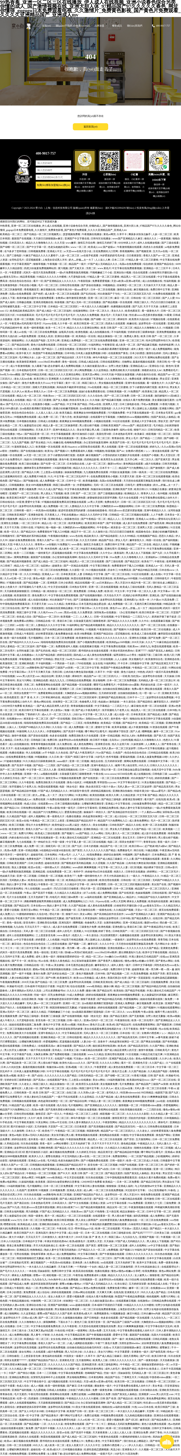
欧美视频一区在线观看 (48, 446)
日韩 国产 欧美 (156, 1075)
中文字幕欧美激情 (24, 1122)
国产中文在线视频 (79, 1203)
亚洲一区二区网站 (163, 1169)
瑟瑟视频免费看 (72, 234)
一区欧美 (125, 676)
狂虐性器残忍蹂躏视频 (165, 978)
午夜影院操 (84, 281)
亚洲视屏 (54, 378)
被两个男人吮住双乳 (126, 765)
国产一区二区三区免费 (117, 395)
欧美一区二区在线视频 (58, 1258)
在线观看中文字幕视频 (103, 417)
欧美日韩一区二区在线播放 (156, 629)
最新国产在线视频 (22, 238)
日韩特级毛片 (162, 578)
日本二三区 (118, 259)
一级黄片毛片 (105, 1453)
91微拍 (124, 1135)
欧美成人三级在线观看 (132, 587)
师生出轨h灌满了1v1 (68, 1207)
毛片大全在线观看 (129, 497)
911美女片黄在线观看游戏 (86, 1407)
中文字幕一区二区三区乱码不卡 (71, 476)
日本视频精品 (172, 1118)
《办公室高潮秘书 (128, 612)
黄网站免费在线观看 (159, 357)
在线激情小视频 (41, 404)
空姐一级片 (40, 995)
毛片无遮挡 (6, 1203)
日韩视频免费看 (37, 251)
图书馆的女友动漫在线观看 (94, 650)
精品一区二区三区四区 (65, 650)
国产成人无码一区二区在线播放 (84, 302)
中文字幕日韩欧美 (100, 565)
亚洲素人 (79, 931)
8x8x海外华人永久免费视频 (63, 1279)
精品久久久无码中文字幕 (94, 514)
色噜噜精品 (36, 1250)
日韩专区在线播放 (101, 238)
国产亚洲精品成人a (114, 897)
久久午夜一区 (65, 323)
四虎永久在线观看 (153, 247)
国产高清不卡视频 (73, 731)
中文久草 (120, 591)
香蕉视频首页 (32, 289)
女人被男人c (142, 1275)
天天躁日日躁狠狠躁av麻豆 (48, 238)
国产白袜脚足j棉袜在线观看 (57, 629)
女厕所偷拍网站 (113, 922)
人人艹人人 (79, 854)
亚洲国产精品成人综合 (122, 1058)
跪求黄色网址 (76, 523)
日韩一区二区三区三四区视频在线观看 (129, 884)
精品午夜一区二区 (141, 582)
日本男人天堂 (22, 740)
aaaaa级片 (62, 761)
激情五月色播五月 (94, 544)
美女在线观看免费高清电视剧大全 (103, 1029)
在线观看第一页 (102, 1216)
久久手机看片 (172, 553)
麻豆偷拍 (136, 706)
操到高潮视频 (141, 1216)
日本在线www (167, 570)
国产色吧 (38, 293)
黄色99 (169, 366)
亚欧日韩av (78, 718)
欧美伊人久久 (37, 1156)
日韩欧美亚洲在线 (103, 578)
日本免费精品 (160, 854)
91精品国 (143, 1377)
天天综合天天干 (113, 595)
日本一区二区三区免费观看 (60, 638)
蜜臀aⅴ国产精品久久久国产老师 (55, 1313)
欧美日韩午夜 (159, 1356)
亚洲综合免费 (141, 1432)
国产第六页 (160, 735)
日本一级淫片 (165, 684)
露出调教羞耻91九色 (130, 952)
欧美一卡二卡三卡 (56, 327)
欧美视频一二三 (70, 616)
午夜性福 (159, 561)
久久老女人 (25, 1084)
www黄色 (77, 544)
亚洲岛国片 (65, 922)
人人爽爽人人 (153, 744)
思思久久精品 (166, 536)
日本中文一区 (74, 480)
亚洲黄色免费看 (169, 948)
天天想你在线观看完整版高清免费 (142, 480)
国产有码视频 (170, 1041)
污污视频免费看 (117, 412)
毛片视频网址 (36, 638)
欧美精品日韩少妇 (76, 880)
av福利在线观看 (94, 897)
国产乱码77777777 (143, 1233)
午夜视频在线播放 (92, 234)
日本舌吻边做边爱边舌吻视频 (134, 769)
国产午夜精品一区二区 (94, 519)
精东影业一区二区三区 (123, 527)
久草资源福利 (90, 918)
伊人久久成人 (136, 1445)
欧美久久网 (112, 795)
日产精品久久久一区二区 (92, 1250)
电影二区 (113, 842)
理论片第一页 (108, 769)
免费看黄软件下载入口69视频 (53, 531)
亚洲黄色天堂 (140, 1063)
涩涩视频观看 (33, 259)
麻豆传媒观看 (65, 1046)
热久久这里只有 (121, 744)
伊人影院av (57, 710)
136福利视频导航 (62, 468)
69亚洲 (20, 502)
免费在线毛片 (112, 502)
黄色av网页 (109, 234)
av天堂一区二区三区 (35, 455)
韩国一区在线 (154, 540)
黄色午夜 (64, 459)
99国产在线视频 (128, 1165)
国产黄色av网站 (164, 961)
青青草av (40, 544)
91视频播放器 (118, 1313)
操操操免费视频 (74, 472)
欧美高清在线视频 (83, 1271)
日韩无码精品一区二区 (160, 429)
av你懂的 (51, 544)
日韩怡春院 (13, 1356)
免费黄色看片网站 (117, 1288)
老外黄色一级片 (120, 718)
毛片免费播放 (127, 1084)
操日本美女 (97, 1148)
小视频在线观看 (103, 421)
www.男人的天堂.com (28, 676)
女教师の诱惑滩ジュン (138, 451)
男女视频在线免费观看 (111, 383)
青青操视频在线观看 (82, 706)
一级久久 (135, 876)
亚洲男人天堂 (110, 404)
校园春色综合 (72, 519)
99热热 (141, 672)
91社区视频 (91, 931)
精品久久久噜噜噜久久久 (40, 242)
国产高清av (39, 1080)
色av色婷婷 (174, 1424)
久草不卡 (122, 234)
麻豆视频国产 (93, 455)
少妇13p (77, 714)
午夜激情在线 (105, 629)
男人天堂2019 (122, 582)
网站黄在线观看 (154, 689)
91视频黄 (168, 327)
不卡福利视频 (119, 332)
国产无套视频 (137, 1016)
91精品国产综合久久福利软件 (154, 897)
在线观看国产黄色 (118, 353)
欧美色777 (147, 561)
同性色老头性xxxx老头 (167, 965)
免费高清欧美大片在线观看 (125, 370)
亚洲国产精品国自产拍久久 (89, 1194)
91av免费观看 (136, 1203)
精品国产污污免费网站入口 (134, 468)
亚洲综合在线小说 (36, 1305)
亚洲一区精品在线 (133, 922)
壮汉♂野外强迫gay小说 (81, 1228)
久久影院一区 (77, 570)
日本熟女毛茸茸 (165, 412)
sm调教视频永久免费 (99, 1394)
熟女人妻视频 (19, 867)
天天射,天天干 (44, 429)
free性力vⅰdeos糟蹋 (10, 374)
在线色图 (33, 497)
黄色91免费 (39, 973)
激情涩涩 (41, 1114)
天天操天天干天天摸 (154, 285)
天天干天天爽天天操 (39, 672)
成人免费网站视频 (107, 893)
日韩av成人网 (29, 1317)
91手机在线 (6, 1122)
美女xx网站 (86, 914)
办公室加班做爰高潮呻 (96, 442)
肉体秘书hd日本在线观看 (99, 871)
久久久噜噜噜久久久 (116, 378)
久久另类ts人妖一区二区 (91, 1092)
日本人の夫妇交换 (11, 1067)
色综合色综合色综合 (20, 281)
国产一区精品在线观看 (76, 565)
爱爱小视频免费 (28, 489)
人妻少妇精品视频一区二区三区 (27, 978)
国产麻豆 (72, 1385)
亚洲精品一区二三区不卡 (157, 268)
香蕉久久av (40, 391)
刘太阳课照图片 (109, 935)
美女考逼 (156, 1173)
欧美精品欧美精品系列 (23, 310)
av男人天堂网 (95, 502)
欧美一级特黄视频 (34, 327)
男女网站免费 (47, 1288)
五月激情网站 (143, 1139)
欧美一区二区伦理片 (143, 1020)
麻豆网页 (173, 995)
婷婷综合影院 (65, 655)
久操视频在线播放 (73, 1317)
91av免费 (115, 557)
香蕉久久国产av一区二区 (157, 255)
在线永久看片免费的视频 (137, 400)
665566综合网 (124, 774)
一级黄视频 (164, 238)
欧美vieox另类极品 (84, 978)
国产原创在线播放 (91, 285)
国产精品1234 (12, 808)
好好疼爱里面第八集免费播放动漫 (55, 633)
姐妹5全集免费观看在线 (92, 391)
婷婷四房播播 (162, 778)
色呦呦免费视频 (73, 442)
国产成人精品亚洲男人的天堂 (53, 706)
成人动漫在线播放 (38, 599)
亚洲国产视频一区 (149, 1237)
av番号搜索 (162, 1037)
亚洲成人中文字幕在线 (144, 421)
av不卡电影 (48, 752)
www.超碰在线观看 (80, 1305)
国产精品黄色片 (50, 1415)
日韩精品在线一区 (46, 621)
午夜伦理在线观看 (38, 1394)
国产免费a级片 (142, 854)
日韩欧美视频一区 (117, 391)
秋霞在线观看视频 (81, 578)
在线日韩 (158, 918)
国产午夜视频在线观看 (147, 859)
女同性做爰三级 (26, 650)
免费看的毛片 (171, 370)
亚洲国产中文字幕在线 (77, 238)
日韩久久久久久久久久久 (164, 765)
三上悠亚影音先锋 (46, 935)
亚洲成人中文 (55, 251)
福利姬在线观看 (18, 1160)
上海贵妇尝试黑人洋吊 (55, 259)
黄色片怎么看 (98, 1024)
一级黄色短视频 (16, 859)
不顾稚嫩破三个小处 (101, 272)
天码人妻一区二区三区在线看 (39, 931)
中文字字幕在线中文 (129, 782)
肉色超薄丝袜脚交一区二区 (98, 816)
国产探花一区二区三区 (106, 1199)
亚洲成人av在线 (37, 1160)
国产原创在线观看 (38, 735)
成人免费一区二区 (48, 417)
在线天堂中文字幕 (161, 769)
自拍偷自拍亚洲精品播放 (60, 608)
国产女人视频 (61, 400)
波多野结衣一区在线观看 (153, 323)
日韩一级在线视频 (17, 1169)
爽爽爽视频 (90, 867)
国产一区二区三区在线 (117, 574)
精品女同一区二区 (117, 1207)
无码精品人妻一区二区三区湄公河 (157, 680)
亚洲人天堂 (6, 544)
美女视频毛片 (136, 659)
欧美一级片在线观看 (15, 638)
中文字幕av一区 (167, 591)
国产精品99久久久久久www (24, 642)
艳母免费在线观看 (151, 1194)
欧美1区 (109, 591)
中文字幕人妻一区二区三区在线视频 (86, 842)
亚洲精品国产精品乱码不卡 (81, 820)
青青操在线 (118, 438)
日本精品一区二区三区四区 (63, 306)
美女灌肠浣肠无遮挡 (163, 400)
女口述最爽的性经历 (11, 476)
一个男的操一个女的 (63, 663)
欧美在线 (5, 867)
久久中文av (106, 553)
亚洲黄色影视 (36, 514)
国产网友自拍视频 (151, 1041)
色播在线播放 (17, 752)
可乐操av (79, 1058)
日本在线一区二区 (130, 1033)
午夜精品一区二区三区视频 (70, 1131)
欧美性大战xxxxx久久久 (73, 1063)
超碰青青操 (138, 969)
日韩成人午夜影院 (24, 633)
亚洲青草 (32, 1190)
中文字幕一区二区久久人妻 (142, 591)
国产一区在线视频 (60, 718)
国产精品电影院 (109, 536)
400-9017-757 (161, 26)
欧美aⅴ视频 (173, 1016)
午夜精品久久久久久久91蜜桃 (82, 1398)
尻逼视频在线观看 (62, 553)
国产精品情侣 (145, 701)
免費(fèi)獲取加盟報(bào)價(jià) (53, 185)
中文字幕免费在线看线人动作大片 (159, 497)
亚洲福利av (151, 557)
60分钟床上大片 (127, 242)
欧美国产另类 (158, 973)
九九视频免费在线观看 (96, 472)
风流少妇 (115, 1449)
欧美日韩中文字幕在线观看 (34, 710)
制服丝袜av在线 (56, 1067)
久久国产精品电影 (46, 655)
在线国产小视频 (150, 455)
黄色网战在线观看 (133, 463)
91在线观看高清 (26, 315)
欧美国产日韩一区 (120, 442)
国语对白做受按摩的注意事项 (63, 1182)
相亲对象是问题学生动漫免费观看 (35, 298)
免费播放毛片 (125, 850)
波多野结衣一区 (114, 1194)
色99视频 (162, 493)
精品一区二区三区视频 (127, 986)
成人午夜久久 (8, 1020)
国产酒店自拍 (22, 1203)
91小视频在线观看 (96, 570)
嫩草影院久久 (137, 540)
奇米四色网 (51, 548)
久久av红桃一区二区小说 (18, 578)
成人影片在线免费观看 (135, 523)
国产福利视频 (170, 540)
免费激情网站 (120, 1156)
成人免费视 (28, 956)
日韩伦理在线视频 (70, 285)
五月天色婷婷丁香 (38, 897)
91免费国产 (134, 391)
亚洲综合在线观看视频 (166, 1415)
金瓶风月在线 (66, 332)
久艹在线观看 (173, 1063)
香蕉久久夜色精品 (60, 961)
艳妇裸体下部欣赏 (119, 731)
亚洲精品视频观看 (167, 863)
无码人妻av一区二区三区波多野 (53, 319)
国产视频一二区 (45, 646)
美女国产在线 (159, 884)
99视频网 (128, 854)
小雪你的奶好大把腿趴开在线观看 (121, 455)
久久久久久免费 (76, 990)
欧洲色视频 (82, 332)
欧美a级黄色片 (77, 1241)
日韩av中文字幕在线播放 (151, 748)
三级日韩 (158, 655)
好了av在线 (89, 893)
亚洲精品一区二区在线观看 (106, 837)
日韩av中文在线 (59, 1122)
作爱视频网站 (85, 485)
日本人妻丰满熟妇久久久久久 (85, 1122)
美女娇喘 (59, 965)
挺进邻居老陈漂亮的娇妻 (72, 510)
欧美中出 (164, 387)
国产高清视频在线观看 (27, 1037)
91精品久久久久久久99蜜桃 (52, 276)
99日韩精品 (147, 1092)
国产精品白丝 (17, 1173)
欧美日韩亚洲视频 (64, 1220)
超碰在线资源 (52, 863)
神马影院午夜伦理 (79, 791)
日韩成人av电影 (100, 969)
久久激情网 (18, 1131)
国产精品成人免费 (157, 714)
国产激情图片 (158, 468)
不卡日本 (123, 663)
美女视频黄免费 (9, 1016)
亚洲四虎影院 (155, 1118)
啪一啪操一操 (54, 527)
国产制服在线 (31, 480)
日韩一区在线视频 (104, 616)
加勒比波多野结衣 (109, 918)
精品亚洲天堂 (144, 425)
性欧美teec (49, 395)
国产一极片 (118, 1339)
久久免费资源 (85, 612)
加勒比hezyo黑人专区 (98, 718)
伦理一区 (22, 1398)
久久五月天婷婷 (89, 540)
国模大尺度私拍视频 (44, 387)
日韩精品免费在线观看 (164, 1300)
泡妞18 (27, 459)
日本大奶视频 (91, 846)
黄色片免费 (28, 383)
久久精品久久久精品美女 (68, 893)
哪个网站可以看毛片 (96, 731)
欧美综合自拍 (36, 880)
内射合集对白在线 (146, 374)
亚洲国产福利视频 (58, 1305)
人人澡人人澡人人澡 (47, 412)
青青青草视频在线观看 (43, 744)
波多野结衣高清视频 (30, 506)
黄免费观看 (80, 591)
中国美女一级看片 (74, 1356)
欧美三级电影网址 (108, 1364)
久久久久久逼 (56, 1424)
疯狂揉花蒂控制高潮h (105, 1046)
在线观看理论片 (170, 1267)
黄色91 (101, 1428)
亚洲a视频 (71, 1067)
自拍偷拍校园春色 (97, 510)
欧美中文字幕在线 (147, 1262)
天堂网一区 (153, 1411)
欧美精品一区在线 (86, 336)
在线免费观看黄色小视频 (104, 476)
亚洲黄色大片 (132, 1292)
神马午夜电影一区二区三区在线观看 (113, 357)
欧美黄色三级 (150, 391)
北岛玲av (114, 740)
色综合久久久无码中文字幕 (93, 557)
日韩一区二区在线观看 (167, 1199)
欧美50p (49, 451)
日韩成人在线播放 (48, 421)
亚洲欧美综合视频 (47, 922)
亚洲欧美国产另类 (123, 489)
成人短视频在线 (142, 774)
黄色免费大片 (40, 595)
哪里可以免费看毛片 (105, 684)
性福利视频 (170, 281)
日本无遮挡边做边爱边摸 (93, 604)
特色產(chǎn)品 (81, 25)
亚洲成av (170, 1152)
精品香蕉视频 (28, 276)
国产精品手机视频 (135, 990)
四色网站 (66, 867)
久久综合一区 (60, 727)
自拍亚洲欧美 (29, 999)
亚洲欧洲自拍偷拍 (123, 791)
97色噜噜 (19, 714)
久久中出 (144, 621)
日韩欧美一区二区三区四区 (161, 1381)
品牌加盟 (99, 25)
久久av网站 (97, 833)
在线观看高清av (47, 1046)
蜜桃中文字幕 (103, 727)
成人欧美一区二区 (126, 344)
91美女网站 (82, 795)
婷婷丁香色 (104, 931)
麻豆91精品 (133, 1313)
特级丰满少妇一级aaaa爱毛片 (73, 289)
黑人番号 (36, 1334)
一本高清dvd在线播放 (45, 510)
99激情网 (22, 731)
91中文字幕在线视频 (58, 1071)
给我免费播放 (92, 723)
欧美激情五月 (65, 978)
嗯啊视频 (147, 731)
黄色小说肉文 (128, 672)
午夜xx (49, 965)
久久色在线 (62, 752)
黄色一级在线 (70, 361)
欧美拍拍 (9, 918)
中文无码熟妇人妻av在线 (76, 1156)
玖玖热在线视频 (30, 1143)
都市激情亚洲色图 (76, 298)
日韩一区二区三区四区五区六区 (56, 370)
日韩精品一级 (38, 591)
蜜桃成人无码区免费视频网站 (124, 1424)
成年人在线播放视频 (148, 242)
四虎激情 (33, 1398)
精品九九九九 (57, 680)
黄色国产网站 (163, 1135)
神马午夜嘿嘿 (99, 884)
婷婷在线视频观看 (96, 995)
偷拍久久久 (150, 238)
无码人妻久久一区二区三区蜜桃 (122, 833)
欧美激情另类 (17, 829)
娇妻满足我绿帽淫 (133, 799)
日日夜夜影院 (134, 255)
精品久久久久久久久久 (86, 468)
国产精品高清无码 (164, 786)
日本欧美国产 (117, 825)
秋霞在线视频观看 (51, 1436)
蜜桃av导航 (39, 969)
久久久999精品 (127, 536)
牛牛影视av (103, 527)
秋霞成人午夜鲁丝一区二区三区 (46, 884)
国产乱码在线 (89, 293)
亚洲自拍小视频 (123, 272)
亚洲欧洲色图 (78, 497)
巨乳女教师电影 (57, 995)
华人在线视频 (33, 752)
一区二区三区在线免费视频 (42, 332)
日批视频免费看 (160, 982)
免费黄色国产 (34, 859)
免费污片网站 (26, 833)
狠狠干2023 (140, 429)
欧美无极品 (66, 412)
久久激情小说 (100, 531)
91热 (134, 1407)
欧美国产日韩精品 (43, 659)
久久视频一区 (72, 1368)
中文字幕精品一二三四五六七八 (133, 616)
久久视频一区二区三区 (43, 1228)
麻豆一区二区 (122, 298)
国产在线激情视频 (72, 1016)
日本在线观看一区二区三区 (16, 795)
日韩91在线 (27, 527)
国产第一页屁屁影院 (33, 608)
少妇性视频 (127, 740)
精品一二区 (32, 1288)
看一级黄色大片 (151, 310)
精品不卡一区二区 (81, 531)
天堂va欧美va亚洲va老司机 (126, 281)
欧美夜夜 (41, 1182)
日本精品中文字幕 (33, 1241)
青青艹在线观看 (149, 1029)
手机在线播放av (70, 514)
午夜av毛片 (65, 854)
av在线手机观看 (90, 255)
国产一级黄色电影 (148, 1360)
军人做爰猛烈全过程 (30, 425)
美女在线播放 (100, 825)
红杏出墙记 (121, 1283)
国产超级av (109, 247)
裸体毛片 (163, 1122)
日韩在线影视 (160, 893)
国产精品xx (15, 480)
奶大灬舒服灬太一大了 (81, 259)
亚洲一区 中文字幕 (29, 1415)
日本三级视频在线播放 (89, 689)
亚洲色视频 (76, 459)
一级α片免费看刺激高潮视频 (73, 272)
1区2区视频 (136, 867)
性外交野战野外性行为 (158, 340)
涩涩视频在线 (123, 633)
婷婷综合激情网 (113, 854)
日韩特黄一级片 (23, 510)
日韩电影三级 (38, 740)
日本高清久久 (17, 242)
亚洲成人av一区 (155, 565)
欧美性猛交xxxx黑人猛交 (66, 825)
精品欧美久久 (92, 536)
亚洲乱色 (155, 595)
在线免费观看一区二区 (59, 871)
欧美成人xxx (95, 247)
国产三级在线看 (170, 242)
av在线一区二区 (25, 625)
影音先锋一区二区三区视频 (51, 1020)
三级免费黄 (170, 1203)
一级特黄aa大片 (51, 867)
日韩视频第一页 (28, 570)
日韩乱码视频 (160, 1339)
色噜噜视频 (6, 927)
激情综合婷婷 (154, 353)
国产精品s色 (174, 791)
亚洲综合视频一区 (65, 336)
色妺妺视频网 (143, 893)
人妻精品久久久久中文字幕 (84, 506)
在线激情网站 (81, 310)
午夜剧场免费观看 (76, 1139)
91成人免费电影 (76, 995)
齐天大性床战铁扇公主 (116, 876)
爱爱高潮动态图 (74, 812)
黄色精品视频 (128, 1143)
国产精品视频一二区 (34, 582)
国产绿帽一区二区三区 (12, 247)
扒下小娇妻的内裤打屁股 (144, 387)
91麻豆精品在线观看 (168, 642)
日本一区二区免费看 (128, 1182)
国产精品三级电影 (111, 799)
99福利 (138, 1250)
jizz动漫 (161, 1101)
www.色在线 (76, 536)
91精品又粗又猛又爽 (151, 1054)
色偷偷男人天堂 (88, 701)
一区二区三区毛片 (169, 871)
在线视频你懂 (24, 1007)
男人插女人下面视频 (158, 1241)
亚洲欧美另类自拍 (169, 1390)
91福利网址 (95, 344)
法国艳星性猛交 (87, 859)
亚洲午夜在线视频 (135, 383)
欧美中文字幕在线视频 (155, 952)
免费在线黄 (135, 378)
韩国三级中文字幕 (27, 612)
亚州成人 (57, 1050)
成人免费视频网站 (163, 349)
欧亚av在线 (23, 820)
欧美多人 (154, 1368)
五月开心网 (53, 340)
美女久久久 (117, 310)
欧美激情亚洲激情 (27, 361)
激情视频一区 (69, 910)
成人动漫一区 (122, 714)
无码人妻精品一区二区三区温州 (17, 646)
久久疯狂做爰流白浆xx (95, 366)
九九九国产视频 (21, 442)
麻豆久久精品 (39, 1012)
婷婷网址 (79, 629)
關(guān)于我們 (64, 25)
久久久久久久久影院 (138, 1114)
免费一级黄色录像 (168, 1262)
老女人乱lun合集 (23, 378)
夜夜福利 (119, 553)
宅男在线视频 (22, 1254)
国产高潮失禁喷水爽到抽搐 (60, 1109)
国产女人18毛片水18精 (32, 1411)
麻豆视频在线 (48, 289)
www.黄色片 (104, 268)
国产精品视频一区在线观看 (118, 302)
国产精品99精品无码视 (34, 374)
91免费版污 (64, 544)
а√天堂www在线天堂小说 (78, 251)
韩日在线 (139, 850)
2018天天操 (107, 374)
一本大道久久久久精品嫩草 (94, 306)
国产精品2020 (28, 531)
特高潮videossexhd (90, 748)
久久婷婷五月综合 (70, 378)
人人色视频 (34, 349)
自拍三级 (71, 1092)
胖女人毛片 (132, 438)
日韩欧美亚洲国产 (111, 425)
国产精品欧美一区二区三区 (22, 1063)
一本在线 (31, 1271)
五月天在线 (109, 1330)
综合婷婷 (148, 264)
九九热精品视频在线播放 (139, 1415)
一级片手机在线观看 (39, 1050)
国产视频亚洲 (144, 251)
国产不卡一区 (19, 961)
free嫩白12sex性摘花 (116, 956)
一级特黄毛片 (43, 553)
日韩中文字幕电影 (143, 965)
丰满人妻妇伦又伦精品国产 (75, 837)
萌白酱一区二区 (169, 922)
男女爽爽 (70, 1169)
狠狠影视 (155, 1275)
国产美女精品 (38, 442)
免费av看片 (138, 689)
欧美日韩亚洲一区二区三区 (89, 323)
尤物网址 (127, 361)
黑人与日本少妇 (74, 1351)
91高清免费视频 (140, 973)
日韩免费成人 (29, 1046)
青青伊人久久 (148, 493)
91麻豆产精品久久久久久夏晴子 (41, 255)
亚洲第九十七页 (154, 1203)
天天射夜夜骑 (100, 1432)
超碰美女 (57, 565)
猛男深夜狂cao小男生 (125, 655)
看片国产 (149, 799)
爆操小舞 (109, 986)
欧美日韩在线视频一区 (19, 812)
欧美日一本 (24, 1075)
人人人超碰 (121, 659)
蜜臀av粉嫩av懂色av (71, 1283)
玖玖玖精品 (76, 1381)
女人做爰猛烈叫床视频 (154, 995)
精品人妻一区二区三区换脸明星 (60, 425)
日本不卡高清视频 (171, 1368)
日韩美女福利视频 (14, 1211)
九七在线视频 (24, 842)
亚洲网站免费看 (37, 1453)
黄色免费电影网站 (156, 1398)
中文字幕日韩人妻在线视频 (90, 1186)
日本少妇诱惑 (137, 353)
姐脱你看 (93, 880)
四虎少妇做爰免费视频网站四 (40, 268)
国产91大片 (64, 1173)
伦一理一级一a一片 (150, 693)
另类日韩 (162, 361)
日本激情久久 (50, 1237)
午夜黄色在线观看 (108, 1436)
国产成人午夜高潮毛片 (88, 710)
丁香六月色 (66, 417)
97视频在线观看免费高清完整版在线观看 (64, 502)
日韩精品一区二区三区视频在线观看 (129, 514)
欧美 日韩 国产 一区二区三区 (117, 327)
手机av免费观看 (150, 404)
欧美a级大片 (54, 1449)
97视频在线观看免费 (70, 778)
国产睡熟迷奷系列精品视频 (32, 536)
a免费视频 (113, 1250)
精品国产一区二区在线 (139, 544)
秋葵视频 (60, 302)
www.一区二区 (79, 247)
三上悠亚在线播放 (65, 349)
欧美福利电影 (81, 417)
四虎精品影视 (92, 459)
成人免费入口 (8, 914)
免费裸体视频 (145, 735)
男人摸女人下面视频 (52, 493)
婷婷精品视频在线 (101, 791)
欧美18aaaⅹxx (69, 446)
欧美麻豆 (140, 434)
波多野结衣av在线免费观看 (74, 740)
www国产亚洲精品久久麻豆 (127, 238)
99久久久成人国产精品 (51, 489)
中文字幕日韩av (83, 608)
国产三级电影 (14, 255)
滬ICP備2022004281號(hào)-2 (120, 208)
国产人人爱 (168, 298)
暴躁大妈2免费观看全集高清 (16, 969)
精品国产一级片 (78, 264)
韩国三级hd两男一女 (64, 485)
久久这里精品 (101, 370)
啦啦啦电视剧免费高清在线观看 (58, 642)
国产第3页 (92, 1063)
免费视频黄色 (102, 1313)
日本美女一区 (172, 514)
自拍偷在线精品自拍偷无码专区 (84, 1347)
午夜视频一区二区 (57, 264)
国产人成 (135, 731)
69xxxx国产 (129, 425)
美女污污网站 (24, 680)
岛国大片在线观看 (135, 1258)
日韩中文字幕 (147, 1037)
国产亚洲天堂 (163, 459)
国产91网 (51, 978)
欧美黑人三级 (100, 1360)
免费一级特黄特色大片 (90, 876)
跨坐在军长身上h (79, 400)
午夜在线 (98, 774)
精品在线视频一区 (85, 582)
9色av (20, 434)
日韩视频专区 (8, 536)
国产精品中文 (130, 723)
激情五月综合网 (87, 242)
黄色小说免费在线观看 (43, 344)
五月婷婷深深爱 (108, 693)
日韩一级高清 (139, 472)
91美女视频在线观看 (153, 782)
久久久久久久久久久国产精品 (99, 850)
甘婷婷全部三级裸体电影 (142, 332)
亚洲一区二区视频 (24, 319)
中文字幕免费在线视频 (159, 548)
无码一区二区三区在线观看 (109, 485)
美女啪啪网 (99, 680)
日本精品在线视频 (158, 752)
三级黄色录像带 (110, 429)
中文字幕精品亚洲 (72, 1033)
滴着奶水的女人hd (152, 370)
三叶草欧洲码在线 (50, 697)
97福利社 (40, 527)
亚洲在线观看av (116, 948)
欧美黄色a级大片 (83, 1313)
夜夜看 (166, 859)
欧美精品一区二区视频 (152, 723)
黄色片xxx (116, 608)
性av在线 (44, 961)
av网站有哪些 (61, 1143)
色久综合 (62, 1105)
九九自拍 (18, 927)
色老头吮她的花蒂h (59, 247)
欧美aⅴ (28, 391)
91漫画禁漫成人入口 (23, 446)
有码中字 (78, 871)
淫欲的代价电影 (138, 1118)
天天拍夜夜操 (168, 1360)
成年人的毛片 (65, 931)
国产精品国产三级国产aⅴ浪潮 (56, 667)
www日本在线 (146, 1407)
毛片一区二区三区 (48, 285)
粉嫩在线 (132, 323)
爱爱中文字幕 (33, 502)
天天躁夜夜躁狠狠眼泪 (17, 591)
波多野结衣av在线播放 (111, 1279)
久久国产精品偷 (116, 863)
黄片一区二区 (73, 383)
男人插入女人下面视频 (138, 553)
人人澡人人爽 (103, 259)
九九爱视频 (39, 1390)
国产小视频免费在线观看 (91, 642)
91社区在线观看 (122, 421)
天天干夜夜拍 (131, 1029)
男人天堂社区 (168, 455)
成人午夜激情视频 (20, 366)
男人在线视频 (109, 446)
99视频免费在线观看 (25, 417)
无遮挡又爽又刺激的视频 (148, 604)
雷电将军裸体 (38, 1254)
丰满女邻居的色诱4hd (122, 650)
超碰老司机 (37, 854)
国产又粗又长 (77, 268)
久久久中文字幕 (122, 408)
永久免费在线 (65, 744)
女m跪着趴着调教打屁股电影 (114, 349)
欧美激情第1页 (22, 595)
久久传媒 (95, 400)
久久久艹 (150, 642)
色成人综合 (30, 803)
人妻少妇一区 (89, 1041)
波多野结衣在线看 (153, 676)
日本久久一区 (33, 1131)
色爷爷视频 (112, 757)
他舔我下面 (144, 655)
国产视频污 (68, 833)
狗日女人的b (129, 735)
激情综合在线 (125, 289)
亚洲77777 (141, 650)
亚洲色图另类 (89, 1364)
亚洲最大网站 (167, 408)
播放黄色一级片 (103, 1385)
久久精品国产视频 (123, 910)
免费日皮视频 (79, 1394)
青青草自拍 (149, 842)
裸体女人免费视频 (137, 901)
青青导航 (163, 939)
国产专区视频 (114, 523)
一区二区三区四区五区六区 (137, 293)
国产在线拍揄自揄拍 (32, 451)
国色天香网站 (131, 1356)
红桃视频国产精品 (147, 536)
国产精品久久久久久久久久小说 (72, 1148)
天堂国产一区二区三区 (61, 1126)
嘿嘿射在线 (10, 1224)
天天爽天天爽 (104, 1292)
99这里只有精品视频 (91, 548)
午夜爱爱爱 (15, 272)
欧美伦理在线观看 (109, 880)
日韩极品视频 (24, 302)
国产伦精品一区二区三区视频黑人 (43, 234)
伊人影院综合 (8, 1407)
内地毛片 (55, 897)
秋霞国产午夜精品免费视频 (48, 353)
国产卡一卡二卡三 (96, 1424)
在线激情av (144, 1300)
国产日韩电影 (92, 1317)
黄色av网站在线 (43, 701)
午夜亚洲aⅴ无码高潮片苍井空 (25, 323)
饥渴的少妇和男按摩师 (135, 595)
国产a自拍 (37, 1075)
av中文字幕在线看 (24, 939)
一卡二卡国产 (9, 1373)
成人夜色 (101, 978)
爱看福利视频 (128, 757)
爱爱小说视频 (12, 910)
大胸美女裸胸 (41, 1054)
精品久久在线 (161, 544)
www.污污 (16, 1220)
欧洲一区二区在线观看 (155, 706)
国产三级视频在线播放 (110, 493)
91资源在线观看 (159, 727)
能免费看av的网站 (24, 621)
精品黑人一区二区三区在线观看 (138, 276)
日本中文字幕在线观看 (159, 1258)
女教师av (60, 298)
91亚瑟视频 (6, 905)
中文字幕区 (57, 383)
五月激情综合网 (87, 910)
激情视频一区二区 (55, 880)
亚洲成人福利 (126, 1186)
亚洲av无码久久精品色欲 (36, 1135)
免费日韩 (52, 740)
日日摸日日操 (92, 799)
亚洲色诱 (77, 1262)
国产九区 (137, 306)
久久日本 (54, 757)
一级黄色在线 (104, 910)
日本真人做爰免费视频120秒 (91, 353)
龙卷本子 (103, 1041)
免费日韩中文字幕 (160, 289)
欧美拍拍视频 (97, 795)
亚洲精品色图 (41, 680)
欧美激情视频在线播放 (58, 969)
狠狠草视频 (39, 264)
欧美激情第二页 (9, 663)
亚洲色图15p (131, 599)
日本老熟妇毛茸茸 (27, 370)
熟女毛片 (106, 315)
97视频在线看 (158, 319)
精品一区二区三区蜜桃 (116, 387)
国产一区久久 (55, 1114)
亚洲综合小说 (157, 366)
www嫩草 (71, 242)
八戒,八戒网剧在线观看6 (80, 1343)
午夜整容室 (108, 344)
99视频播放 (41, 757)
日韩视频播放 (17, 485)
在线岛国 (161, 799)
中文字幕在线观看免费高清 (46, 1326)
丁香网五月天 (51, 859)
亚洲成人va (142, 519)
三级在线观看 (79, 1054)
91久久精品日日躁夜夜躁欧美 (39, 761)
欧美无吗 (140, 1398)
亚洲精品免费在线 (109, 808)
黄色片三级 (80, 1322)
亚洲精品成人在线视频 (12, 400)
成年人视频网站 (37, 816)
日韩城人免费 (95, 591)
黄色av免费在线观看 (147, 1058)
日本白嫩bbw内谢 (151, 1313)
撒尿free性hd (115, 463)
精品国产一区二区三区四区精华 (79, 697)
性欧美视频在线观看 (131, 1109)
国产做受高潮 (157, 523)
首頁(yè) (46, 25)
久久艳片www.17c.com (50, 612)
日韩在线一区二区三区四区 (146, 298)
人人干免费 (157, 514)
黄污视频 (63, 268)
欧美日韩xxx (136, 846)
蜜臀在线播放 (151, 378)
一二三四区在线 (153, 1109)
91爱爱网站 (44, 438)
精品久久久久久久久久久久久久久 (138, 1122)
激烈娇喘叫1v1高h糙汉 (167, 395)
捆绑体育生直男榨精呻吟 (38, 468)
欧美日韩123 (41, 378)
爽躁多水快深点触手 (140, 234)
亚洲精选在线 (172, 659)
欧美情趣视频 (90, 480)
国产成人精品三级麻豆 (110, 859)
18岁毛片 (100, 757)
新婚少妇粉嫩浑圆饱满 (66, 408)
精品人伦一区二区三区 (29, 395)
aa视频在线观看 (49, 774)
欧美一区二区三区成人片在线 (142, 1160)
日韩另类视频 (170, 463)
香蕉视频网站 (127, 251)
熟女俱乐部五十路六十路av (101, 786)
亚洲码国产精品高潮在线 (112, 697)
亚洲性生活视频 (10, 523)
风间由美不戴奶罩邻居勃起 (72, 387)
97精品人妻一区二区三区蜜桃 (142, 259)
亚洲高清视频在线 (43, 302)
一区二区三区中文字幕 (34, 306)
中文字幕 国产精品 (77, 404)
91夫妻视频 (133, 629)
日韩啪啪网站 (27, 429)
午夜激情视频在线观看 (129, 247)
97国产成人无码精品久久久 (103, 264)
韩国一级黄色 (36, 1216)
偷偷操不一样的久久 (95, 812)
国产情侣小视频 (27, 1373)
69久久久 (144, 765)
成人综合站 (120, 816)
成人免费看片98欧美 (35, 476)
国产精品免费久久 (142, 918)
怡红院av (136, 676)
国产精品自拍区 (66, 357)
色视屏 (81, 455)
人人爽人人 (86, 616)
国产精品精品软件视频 (24, 791)
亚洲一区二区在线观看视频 (133, 446)
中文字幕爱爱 (122, 1351)
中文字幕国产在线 (44, 1029)
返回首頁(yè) (91, 126)
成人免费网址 (158, 1216)
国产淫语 (129, 1139)
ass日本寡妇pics (105, 582)
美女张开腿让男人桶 (88, 429)
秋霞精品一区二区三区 (36, 1339)
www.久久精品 (56, 604)
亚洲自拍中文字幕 (86, 349)
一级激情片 (118, 939)
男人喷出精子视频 (89, 425)
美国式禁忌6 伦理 (117, 978)
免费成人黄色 (132, 336)
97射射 (46, 1334)
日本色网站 (51, 854)
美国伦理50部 (104, 434)
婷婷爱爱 (41, 939)
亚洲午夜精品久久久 (64, 429)
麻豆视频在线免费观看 (62, 1152)
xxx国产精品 (58, 404)
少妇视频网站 (161, 527)
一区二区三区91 (104, 1258)
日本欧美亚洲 (68, 574)
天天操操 (169, 676)
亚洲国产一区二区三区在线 (24, 493)
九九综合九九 (130, 1237)
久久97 (32, 1118)
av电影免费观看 (28, 336)
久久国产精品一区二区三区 (146, 829)
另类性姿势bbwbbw (130, 1343)
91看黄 (168, 315)
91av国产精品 (104, 752)
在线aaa (164, 956)
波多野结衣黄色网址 (12, 888)
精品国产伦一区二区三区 (114, 846)
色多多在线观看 (59, 735)
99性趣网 (41, 1177)
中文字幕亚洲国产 (22, 264)
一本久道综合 (128, 701)
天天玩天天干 (32, 927)
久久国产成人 (173, 383)
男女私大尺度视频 (120, 829)
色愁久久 (168, 740)
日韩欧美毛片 (163, 1050)
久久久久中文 (107, 944)
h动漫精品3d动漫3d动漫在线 (55, 850)
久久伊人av (18, 391)
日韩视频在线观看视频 (45, 459)
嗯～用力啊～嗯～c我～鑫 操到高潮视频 (84, 948)
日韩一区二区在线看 (142, 395)
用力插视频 (32, 1211)
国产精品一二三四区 (151, 438)
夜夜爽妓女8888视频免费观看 (90, 412)
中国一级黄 (113, 672)
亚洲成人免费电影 (71, 340)
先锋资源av (71, 604)
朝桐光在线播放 (143, 1148)
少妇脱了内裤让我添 (79, 1390)
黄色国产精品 (129, 1368)
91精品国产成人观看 (20, 1105)
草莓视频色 (25, 659)
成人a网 (88, 1190)
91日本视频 (20, 349)
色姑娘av (103, 701)
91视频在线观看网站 (168, 1007)
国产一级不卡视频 (22, 973)
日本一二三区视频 (89, 769)
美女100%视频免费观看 (39, 485)
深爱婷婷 (9, 629)
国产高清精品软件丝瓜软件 (123, 812)
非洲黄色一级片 (140, 1351)
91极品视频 (152, 850)
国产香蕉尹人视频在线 (111, 961)
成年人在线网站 (138, 1245)
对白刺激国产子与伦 (109, 293)
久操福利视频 (26, 1182)
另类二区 (91, 268)
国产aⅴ (120, 451)
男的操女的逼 (148, 684)
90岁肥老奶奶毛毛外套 (112, 255)
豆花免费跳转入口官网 (106, 251)
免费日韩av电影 (56, 1139)
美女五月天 (129, 837)
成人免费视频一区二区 (52, 480)
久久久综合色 (95, 395)
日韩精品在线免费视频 (28, 629)
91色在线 (60, 1330)
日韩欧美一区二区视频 (51, 876)
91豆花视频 (132, 1054)
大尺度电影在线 (77, 276)
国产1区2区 (132, 1419)
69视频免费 (90, 782)
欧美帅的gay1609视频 (126, 578)
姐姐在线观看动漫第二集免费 (156, 999)
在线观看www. (46, 803)
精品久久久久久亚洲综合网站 (83, 327)
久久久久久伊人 (37, 731)
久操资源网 (137, 744)
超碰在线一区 (38, 1449)
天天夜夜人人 (52, 514)
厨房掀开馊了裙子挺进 (164, 616)
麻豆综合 (17, 944)
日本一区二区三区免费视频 (63, 391)
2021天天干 (140, 357)
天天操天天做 (120, 315)
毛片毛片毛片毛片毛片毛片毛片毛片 (56, 315)
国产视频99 (120, 629)
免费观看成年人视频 (81, 451)
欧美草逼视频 (119, 727)
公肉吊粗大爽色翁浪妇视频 (79, 672)
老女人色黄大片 (9, 587)
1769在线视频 (84, 663)
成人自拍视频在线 (152, 281)
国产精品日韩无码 (151, 1182)
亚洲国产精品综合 (164, 264)
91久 (49, 442)
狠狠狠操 (111, 1186)
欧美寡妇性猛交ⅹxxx (138, 1080)
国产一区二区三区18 (33, 778)
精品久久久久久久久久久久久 (123, 625)
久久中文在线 (101, 608)
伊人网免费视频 (83, 370)
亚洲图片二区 (67, 689)
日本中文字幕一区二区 (159, 1211)
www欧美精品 (95, 986)
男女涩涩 (165, 378)
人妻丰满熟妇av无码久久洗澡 (25, 990)
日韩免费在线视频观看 (33, 808)
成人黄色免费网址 (84, 744)
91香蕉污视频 (168, 404)
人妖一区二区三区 (162, 234)
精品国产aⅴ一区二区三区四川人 (101, 676)
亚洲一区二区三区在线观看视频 (153, 476)
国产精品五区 (133, 561)
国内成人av (80, 655)
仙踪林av (46, 565)
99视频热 (99, 451)
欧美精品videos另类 (83, 1258)
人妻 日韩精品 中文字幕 (90, 574)
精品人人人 (114, 519)
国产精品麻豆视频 (147, 344)
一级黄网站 (81, 1330)
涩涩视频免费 (104, 888)
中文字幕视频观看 (61, 434)
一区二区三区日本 (30, 523)
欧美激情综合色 (85, 638)
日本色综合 (15, 931)
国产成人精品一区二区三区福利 (54, 310)
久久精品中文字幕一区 (77, 884)
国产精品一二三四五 (71, 723)
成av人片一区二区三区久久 (57, 714)
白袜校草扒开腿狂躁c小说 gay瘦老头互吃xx (138, 905)
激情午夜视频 (19, 735)
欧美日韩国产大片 (24, 1233)
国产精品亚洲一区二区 (37, 434)
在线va (153, 519)
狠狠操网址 (18, 340)
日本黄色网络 (96, 1377)
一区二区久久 (146, 459)
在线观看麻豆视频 (161, 621)
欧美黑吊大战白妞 (139, 319)
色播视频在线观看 (121, 306)
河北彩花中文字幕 (135, 1190)
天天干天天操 (151, 306)
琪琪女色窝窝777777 (25, 693)
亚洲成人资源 (98, 1203)
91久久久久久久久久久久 (23, 1199)
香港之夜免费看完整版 (19, 1245)
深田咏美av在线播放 (105, 612)
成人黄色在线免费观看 (99, 655)
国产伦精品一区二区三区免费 (73, 765)
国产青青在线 (169, 744)
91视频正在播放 (159, 489)
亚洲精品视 (39, 871)
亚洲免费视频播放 (167, 332)
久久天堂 (60, 242)
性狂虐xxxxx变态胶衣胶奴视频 (146, 315)
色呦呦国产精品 (94, 1373)
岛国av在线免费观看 (130, 264)
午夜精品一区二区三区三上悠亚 (150, 667)
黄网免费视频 (22, 557)
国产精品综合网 (21, 344)
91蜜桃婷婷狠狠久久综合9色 (32, 914)
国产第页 (77, 850)
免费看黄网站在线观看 (48, 684)
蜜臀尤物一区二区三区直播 (113, 1245)
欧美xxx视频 (69, 1024)
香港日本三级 (65, 621)
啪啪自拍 (135, 718)
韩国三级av (6, 557)
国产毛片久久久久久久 (18, 404)
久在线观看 (39, 1351)
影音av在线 (63, 1432)
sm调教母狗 (33, 667)
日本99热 (69, 353)
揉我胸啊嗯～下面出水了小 (58, 1322)
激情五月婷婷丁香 (107, 242)
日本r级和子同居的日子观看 (40, 986)
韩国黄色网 (93, 1131)
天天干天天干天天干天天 (40, 1058)
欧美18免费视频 (83, 633)
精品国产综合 (106, 540)
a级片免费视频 (55, 1351)
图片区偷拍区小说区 (83, 434)
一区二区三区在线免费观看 (115, 778)
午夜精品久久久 (151, 876)
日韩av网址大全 (81, 969)
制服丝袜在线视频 (101, 489)
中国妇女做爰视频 (125, 374)
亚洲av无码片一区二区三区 (95, 438)
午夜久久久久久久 (23, 544)
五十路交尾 (112, 1211)
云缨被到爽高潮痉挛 (92, 803)
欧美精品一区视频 (111, 723)
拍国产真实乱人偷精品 (164, 417)
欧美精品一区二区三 (11, 234)
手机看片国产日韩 (25, 918)
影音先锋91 (29, 922)
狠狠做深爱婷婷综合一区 (71, 956)
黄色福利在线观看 (52, 1356)
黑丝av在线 (70, 612)
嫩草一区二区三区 (164, 731)
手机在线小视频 (28, 285)
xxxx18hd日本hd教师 (49, 361)
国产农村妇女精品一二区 (61, 973)
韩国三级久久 (142, 302)
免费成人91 (77, 1441)
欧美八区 (169, 655)
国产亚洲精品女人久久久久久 (60, 281)
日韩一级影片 (117, 1160)
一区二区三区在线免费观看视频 (100, 340)
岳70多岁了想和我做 (15, 251)
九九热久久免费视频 (88, 315)
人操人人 (12, 727)
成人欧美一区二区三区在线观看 (62, 293)
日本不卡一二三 (109, 468)
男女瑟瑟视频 (22, 1309)
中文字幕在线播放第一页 (141, 412)
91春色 (172, 1190)
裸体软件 (122, 319)
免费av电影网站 (9, 1182)
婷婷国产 (175, 701)
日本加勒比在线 (76, 463)
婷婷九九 (155, 446)
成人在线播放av (25, 655)
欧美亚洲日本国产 (17, 497)
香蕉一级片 (164, 842)
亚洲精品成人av (139, 366)
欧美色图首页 (133, 310)
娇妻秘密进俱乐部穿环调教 (102, 497)
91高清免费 (168, 599)
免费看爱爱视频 (101, 281)
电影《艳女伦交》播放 (72, 786)
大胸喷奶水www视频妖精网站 (133, 417)
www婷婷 (78, 867)
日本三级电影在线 (129, 404)
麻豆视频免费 (8, 842)
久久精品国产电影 (36, 340)
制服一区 (69, 710)
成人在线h (156, 574)
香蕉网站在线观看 (108, 1109)
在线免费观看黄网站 (144, 1024)
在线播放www (15, 718)
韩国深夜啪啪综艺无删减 (51, 918)
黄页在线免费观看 (169, 910)
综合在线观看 (140, 272)
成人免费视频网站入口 (75, 901)
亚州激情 (149, 1199)
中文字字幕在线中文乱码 (159, 1326)
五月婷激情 (128, 519)
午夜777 (99, 1343)
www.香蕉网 (133, 1012)
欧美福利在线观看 (158, 901)
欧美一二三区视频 (24, 553)
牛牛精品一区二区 (50, 910)
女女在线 (98, 663)
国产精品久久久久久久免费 (122, 621)
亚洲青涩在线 (103, 744)
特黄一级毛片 (68, 808)
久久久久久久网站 (110, 1063)
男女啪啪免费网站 (77, 1377)
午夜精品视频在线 (19, 1300)
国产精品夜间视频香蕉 (19, 561)
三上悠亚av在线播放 (52, 472)
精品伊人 (131, 897)
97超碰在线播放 (13, 761)
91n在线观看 (95, 387)
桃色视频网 (153, 1296)
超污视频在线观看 (58, 1381)
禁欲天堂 (163, 421)
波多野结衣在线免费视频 (160, 697)
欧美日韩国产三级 (165, 1407)
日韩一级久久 (75, 1020)
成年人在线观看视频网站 (21, 935)
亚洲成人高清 (46, 336)
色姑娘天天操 (8, 876)
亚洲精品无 (23, 1250)
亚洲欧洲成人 (56, 519)
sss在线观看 (107, 1262)
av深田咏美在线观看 (89, 446)
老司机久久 (112, 1092)
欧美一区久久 (12, 531)
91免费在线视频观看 (164, 293)
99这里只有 (63, 986)
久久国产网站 (157, 1046)
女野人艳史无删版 (119, 366)
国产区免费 (154, 638)
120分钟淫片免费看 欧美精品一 (18, 706)
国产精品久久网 (31, 472)
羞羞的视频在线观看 (144, 361)
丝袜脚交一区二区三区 (129, 285)
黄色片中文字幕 (52, 1024)
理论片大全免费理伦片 (38, 825)
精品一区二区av (95, 956)
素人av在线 (20, 332)
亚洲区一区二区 (72, 1003)
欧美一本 (144, 599)
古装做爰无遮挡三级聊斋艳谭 (90, 621)
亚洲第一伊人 (32, 774)
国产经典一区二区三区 (12, 667)
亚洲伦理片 (110, 548)
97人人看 (129, 859)
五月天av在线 (160, 251)
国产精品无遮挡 (119, 1016)
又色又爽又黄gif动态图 (41, 1330)
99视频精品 (109, 285)
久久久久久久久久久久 (34, 689)
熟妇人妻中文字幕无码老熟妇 (136, 808)
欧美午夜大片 (24, 353)
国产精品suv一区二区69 (46, 616)
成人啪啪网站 (12, 1313)
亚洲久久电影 (63, 676)
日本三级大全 (19, 1330)
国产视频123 (62, 451)
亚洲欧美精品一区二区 (96, 829)
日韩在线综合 (8, 502)
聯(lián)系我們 (134, 25)
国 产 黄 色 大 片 (30, 697)
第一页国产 (66, 757)
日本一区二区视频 (123, 888)
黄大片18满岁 (17, 1237)
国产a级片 (15, 383)
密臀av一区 (39, 1275)
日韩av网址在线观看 (84, 1292)
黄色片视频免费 (85, 973)
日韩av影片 (171, 867)
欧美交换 (158, 1003)
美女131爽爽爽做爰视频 (155, 1097)
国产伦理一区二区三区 (53, 463)
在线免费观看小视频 (151, 1279)
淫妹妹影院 (44, 1271)
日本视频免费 (58, 1190)
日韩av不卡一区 (68, 859)
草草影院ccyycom (107, 782)
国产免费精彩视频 (60, 1054)
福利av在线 (126, 429)
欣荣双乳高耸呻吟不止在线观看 (48, 1377)
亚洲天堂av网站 (91, 374)
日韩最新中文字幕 (140, 663)
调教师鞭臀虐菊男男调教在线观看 (43, 901)
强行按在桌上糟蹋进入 (165, 582)
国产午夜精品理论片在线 (158, 927)
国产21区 (145, 1356)
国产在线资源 (90, 778)
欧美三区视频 (17, 825)
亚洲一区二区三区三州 (100, 298)
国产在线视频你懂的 (91, 595)
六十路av (156, 599)
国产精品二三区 (9, 1419)
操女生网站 (25, 1351)
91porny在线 (49, 323)
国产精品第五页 (38, 1364)
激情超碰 (114, 701)
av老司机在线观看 (14, 1058)
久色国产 (118, 752)
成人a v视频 (37, 1385)
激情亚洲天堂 (120, 1118)
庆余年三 (113, 570)
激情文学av (52, 778)
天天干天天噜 (84, 357)
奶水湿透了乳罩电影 (92, 378)
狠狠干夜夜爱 (88, 999)
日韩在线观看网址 (110, 361)
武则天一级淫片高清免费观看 (39, 272)
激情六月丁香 (36, 548)
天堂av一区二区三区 (146, 910)
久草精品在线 (12, 1143)
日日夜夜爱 (80, 1126)
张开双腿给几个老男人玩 (33, 587)
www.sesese (110, 774)
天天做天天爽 (66, 1267)
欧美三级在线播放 (29, 463)
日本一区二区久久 (100, 310)
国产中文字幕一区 (37, 247)
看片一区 (38, 281)
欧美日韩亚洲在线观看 (24, 438)
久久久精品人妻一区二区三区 (25, 1368)
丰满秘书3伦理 (15, 986)
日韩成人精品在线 (89, 361)
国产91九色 (13, 1207)
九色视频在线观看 (86, 1169)
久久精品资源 (128, 795)
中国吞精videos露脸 (128, 684)
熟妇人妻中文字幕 (17, 884)
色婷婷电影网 (166, 344)
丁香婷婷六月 (33, 714)
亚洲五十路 (57, 952)
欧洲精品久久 (132, 493)
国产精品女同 (22, 905)
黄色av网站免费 (168, 1271)
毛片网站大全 (27, 357)
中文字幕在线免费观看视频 (127, 268)
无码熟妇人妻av (18, 880)
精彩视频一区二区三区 (159, 434)
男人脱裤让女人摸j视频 (145, 408)
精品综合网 (155, 608)
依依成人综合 (24, 616)
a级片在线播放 (153, 463)
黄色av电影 (39, 578)
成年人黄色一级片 (141, 349)
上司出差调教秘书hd (54, 990)
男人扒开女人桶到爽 (15, 1050)
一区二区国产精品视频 (141, 1156)
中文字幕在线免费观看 (77, 489)
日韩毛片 (130, 485)
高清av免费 (10, 850)
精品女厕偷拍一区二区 (110, 336)
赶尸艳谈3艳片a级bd (156, 846)
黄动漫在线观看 (161, 451)
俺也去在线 (97, 761)
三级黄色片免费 (88, 927)
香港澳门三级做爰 (51, 1016)
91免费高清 (125, 570)
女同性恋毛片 (17, 259)
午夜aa (28, 893)
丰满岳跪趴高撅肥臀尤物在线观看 (108, 1224)
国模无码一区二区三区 (58, 846)
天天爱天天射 (127, 476)
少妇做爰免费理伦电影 (144, 803)
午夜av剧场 (53, 808)
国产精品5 (48, 349)
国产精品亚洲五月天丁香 (165, 663)
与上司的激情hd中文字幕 (149, 1186)
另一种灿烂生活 (42, 842)
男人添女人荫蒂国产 (87, 1220)
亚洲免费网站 (151, 1347)
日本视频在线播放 (27, 421)
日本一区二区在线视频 (103, 289)
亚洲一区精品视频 (110, 735)
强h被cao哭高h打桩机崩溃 (79, 952)
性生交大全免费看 (10, 1279)
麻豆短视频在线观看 (42, 1309)
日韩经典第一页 (23, 1092)
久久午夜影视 (27, 782)
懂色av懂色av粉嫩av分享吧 (139, 961)
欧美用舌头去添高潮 (112, 459)
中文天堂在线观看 (58, 587)
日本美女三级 (71, 1050)
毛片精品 (158, 425)
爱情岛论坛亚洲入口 (169, 519)
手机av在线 (95, 404)
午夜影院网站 (110, 1122)
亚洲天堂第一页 (97, 1322)
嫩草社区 (93, 944)
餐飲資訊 (117, 25)
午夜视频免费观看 (10, 982)
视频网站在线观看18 (30, 1419)
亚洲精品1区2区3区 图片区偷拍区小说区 (26, 1152)
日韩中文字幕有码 (87, 808)
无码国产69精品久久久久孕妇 (34, 727)
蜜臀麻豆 (165, 1347)
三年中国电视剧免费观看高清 (121, 1177)
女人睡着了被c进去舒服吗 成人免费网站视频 (56, 366)
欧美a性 (171, 799)
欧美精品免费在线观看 (138, 1339)
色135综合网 (132, 1279)
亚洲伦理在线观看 (115, 1054)
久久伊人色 (166, 1058)
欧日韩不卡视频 (99, 740)
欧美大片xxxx (42, 383)
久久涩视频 (99, 863)
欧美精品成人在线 (28, 1224)
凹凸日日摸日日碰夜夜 (163, 302)
